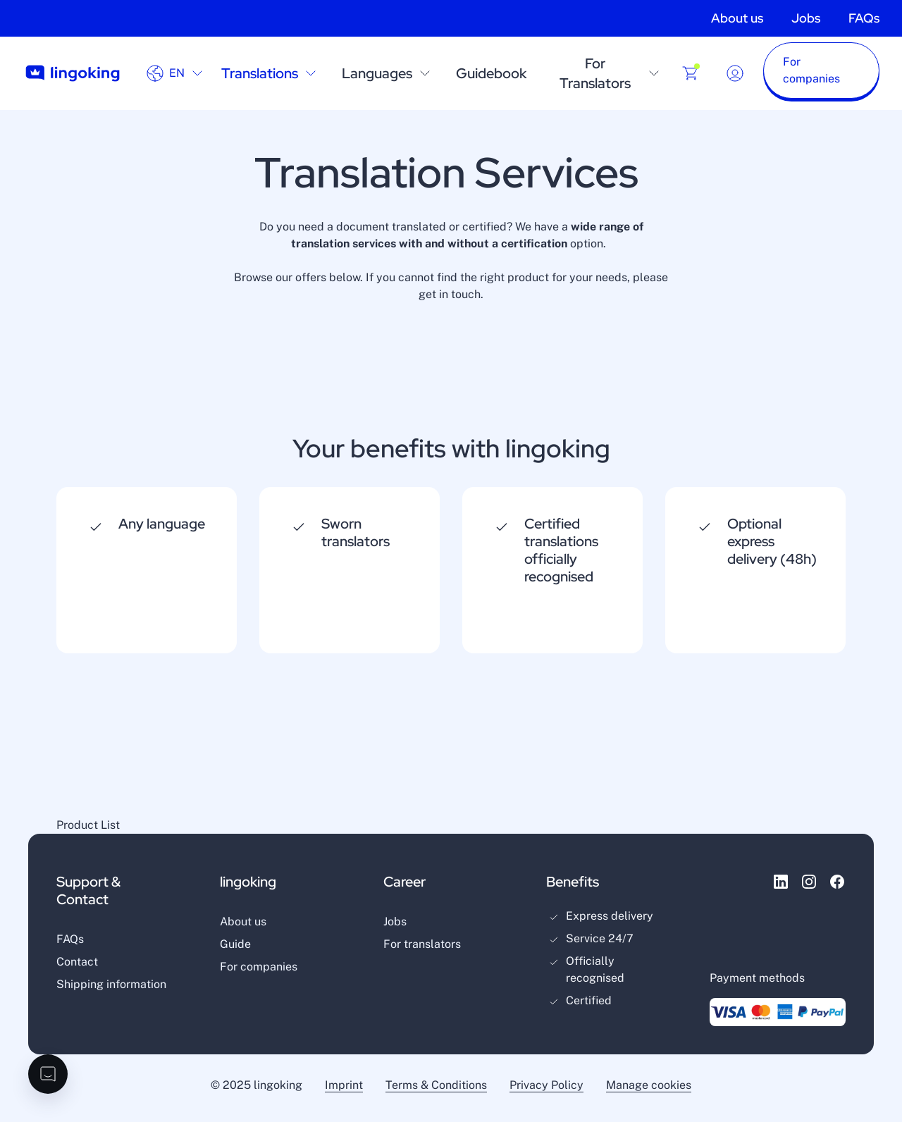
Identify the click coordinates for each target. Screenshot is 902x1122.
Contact (77, 961)
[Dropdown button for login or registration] (735, 73)
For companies (258, 966)
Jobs (805, 18)
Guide (235, 944)
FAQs (863, 18)
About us (737, 18)
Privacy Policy (546, 1085)
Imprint (344, 1085)
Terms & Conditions (436, 1085)
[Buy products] (691, 73)
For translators (422, 944)
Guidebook (491, 73)
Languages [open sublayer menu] (387, 73)
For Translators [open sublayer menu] (611, 73)
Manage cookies (648, 1085)
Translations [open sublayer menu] (270, 73)
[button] (821, 73)
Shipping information (111, 984)
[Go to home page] (73, 73)
